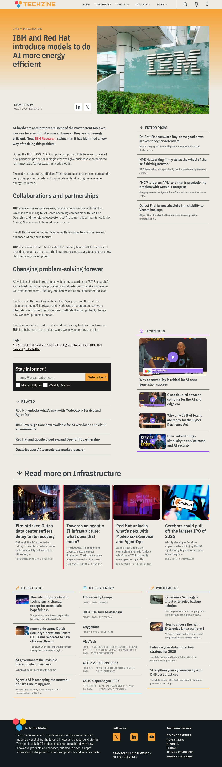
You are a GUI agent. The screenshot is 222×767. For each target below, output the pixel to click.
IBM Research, (46, 138)
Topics (121, 4)
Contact (172, 748)
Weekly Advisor (60, 385)
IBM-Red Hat (33, 349)
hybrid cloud (81, 345)
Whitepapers (167, 588)
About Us (173, 743)
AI (14, 345)
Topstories (103, 4)
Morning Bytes (31, 385)
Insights (141, 4)
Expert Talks (32, 588)
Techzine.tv (155, 331)
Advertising (175, 739)
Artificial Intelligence (60, 345)
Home (86, 4)
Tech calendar (101, 588)
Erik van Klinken (26, 558)
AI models (23, 345)
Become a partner (179, 735)
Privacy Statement (179, 756)
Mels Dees (171, 558)
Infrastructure (32, 28)
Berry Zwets (123, 564)
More (160, 4)
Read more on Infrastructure (72, 473)
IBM (92, 345)
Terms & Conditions (180, 752)
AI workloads (38, 345)
